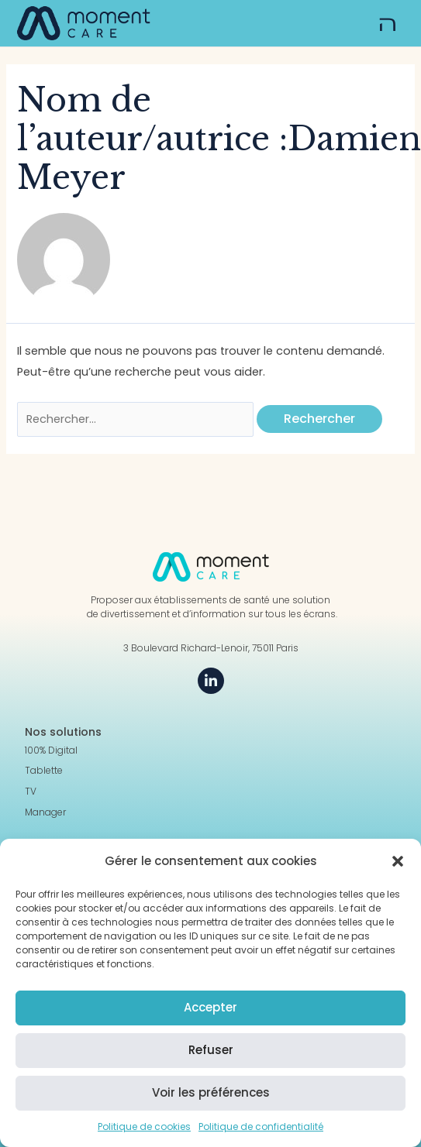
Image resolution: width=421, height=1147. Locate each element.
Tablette (44, 770)
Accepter (210, 1007)
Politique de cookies (144, 1126)
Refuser (210, 1050)
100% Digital (51, 750)
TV (30, 791)
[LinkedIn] (211, 681)
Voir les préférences (211, 1092)
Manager (45, 812)
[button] (397, 861)
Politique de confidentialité (260, 1126)
